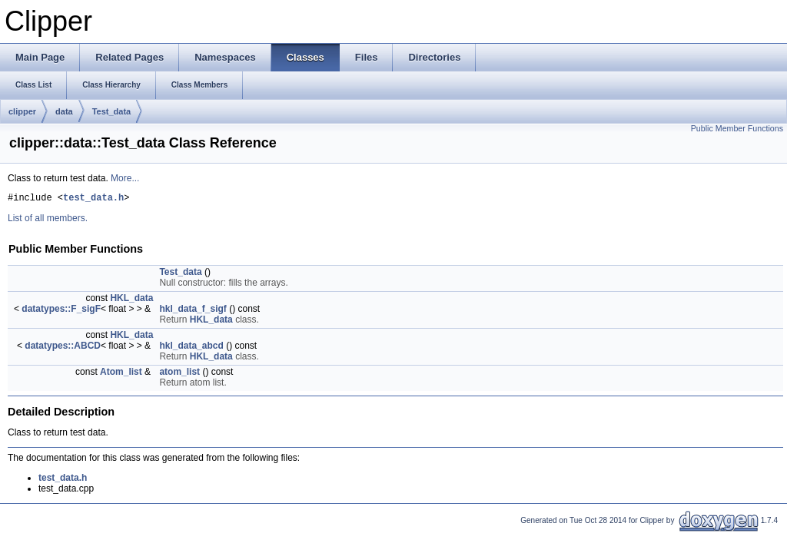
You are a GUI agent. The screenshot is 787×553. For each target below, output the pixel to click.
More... (125, 178)
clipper (22, 111)
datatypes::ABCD (63, 348)
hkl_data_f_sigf (192, 311)
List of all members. (48, 220)
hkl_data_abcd (191, 348)
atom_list (179, 374)
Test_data (111, 111)
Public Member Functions (737, 128)
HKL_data (131, 300)
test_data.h (93, 199)
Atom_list (121, 374)
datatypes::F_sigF (61, 311)
